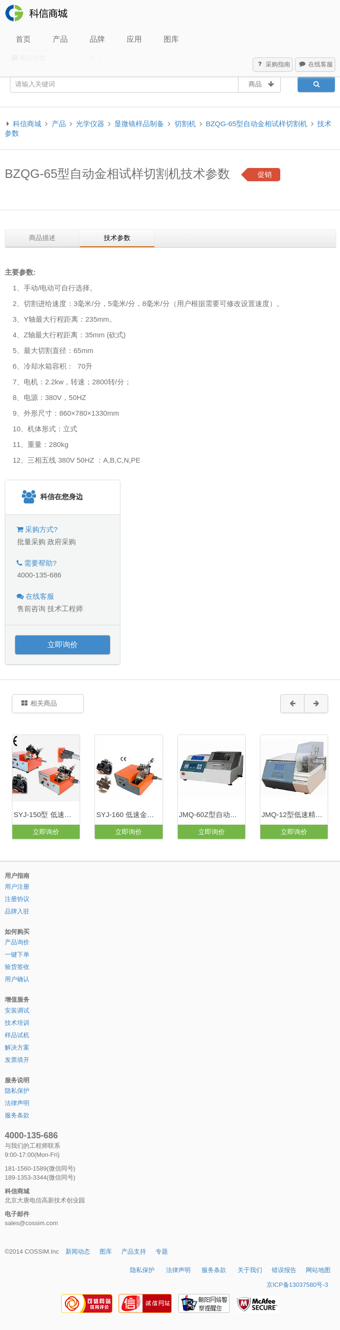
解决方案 (17, 1047)
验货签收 (17, 966)
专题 (162, 1251)
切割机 (185, 124)
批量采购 (31, 542)
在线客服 (315, 64)
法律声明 (17, 1103)
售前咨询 (31, 609)
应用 (134, 39)
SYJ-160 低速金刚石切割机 (129, 814)
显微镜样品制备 (139, 124)
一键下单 (17, 954)
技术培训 (17, 1022)
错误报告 (284, 1270)
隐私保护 (17, 1090)
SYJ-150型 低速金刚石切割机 (47, 814)
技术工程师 (65, 609)
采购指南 (273, 64)
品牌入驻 (17, 911)
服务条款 (17, 1115)
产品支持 (133, 1251)
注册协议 (17, 898)
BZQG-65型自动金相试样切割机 (256, 124)
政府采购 (61, 542)
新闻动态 (77, 1251)
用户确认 (17, 979)
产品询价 (17, 942)
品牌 (97, 39)
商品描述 (42, 238)
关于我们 (250, 1270)
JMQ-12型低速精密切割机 (295, 814)
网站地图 (318, 1270)
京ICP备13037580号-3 (297, 1284)
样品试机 (17, 1035)
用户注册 (17, 886)
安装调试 (17, 1010)
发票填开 (17, 1059)
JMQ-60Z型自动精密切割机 (212, 814)
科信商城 (27, 124)
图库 (171, 39)
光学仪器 (90, 124)
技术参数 (117, 238)
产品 (60, 39)
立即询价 (62, 645)
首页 (23, 39)
